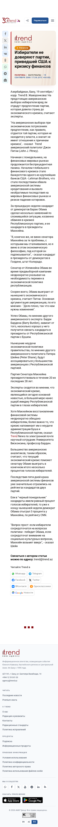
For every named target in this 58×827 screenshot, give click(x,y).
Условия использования (14, 757)
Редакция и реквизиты (13, 716)
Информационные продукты (16, 746)
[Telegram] (31, 787)
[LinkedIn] (38, 787)
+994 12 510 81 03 (10, 677)
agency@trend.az (9, 681)
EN (23, 822)
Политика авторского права (16, 766)
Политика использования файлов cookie (22, 771)
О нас (5, 711)
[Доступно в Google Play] (32, 800)
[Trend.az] (11, 20)
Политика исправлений (14, 729)
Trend (14, 436)
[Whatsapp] (5, 787)
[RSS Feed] (45, 787)
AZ (29, 822)
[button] (5, 34)
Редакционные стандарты (15, 725)
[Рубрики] (52, 21)
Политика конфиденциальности (18, 762)
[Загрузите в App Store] (11, 800)
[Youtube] (25, 787)
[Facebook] (11, 787)
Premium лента (9, 700)
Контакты (7, 720)
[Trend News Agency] (10, 653)
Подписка (7, 741)
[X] (18, 787)
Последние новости (12, 695)
